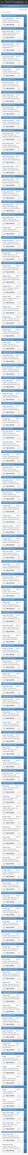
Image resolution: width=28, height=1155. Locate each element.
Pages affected (13, 25)
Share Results (26, 6)
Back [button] (1, 6)
